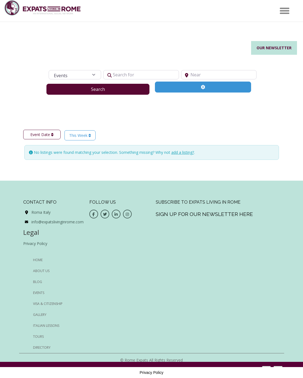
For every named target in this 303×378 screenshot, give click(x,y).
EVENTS (38, 292)
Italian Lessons (46, 325)
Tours (38, 336)
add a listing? (182, 152)
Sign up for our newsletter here (204, 214)
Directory (42, 347)
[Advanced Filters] (203, 87)
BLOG (37, 281)
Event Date (42, 134)
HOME (38, 260)
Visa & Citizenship (48, 303)
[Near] (219, 74)
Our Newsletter (274, 47)
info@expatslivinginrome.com (57, 221)
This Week (80, 135)
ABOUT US (41, 271)
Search (105, 89)
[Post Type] (75, 74)
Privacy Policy (35, 243)
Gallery (39, 314)
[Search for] (141, 74)
